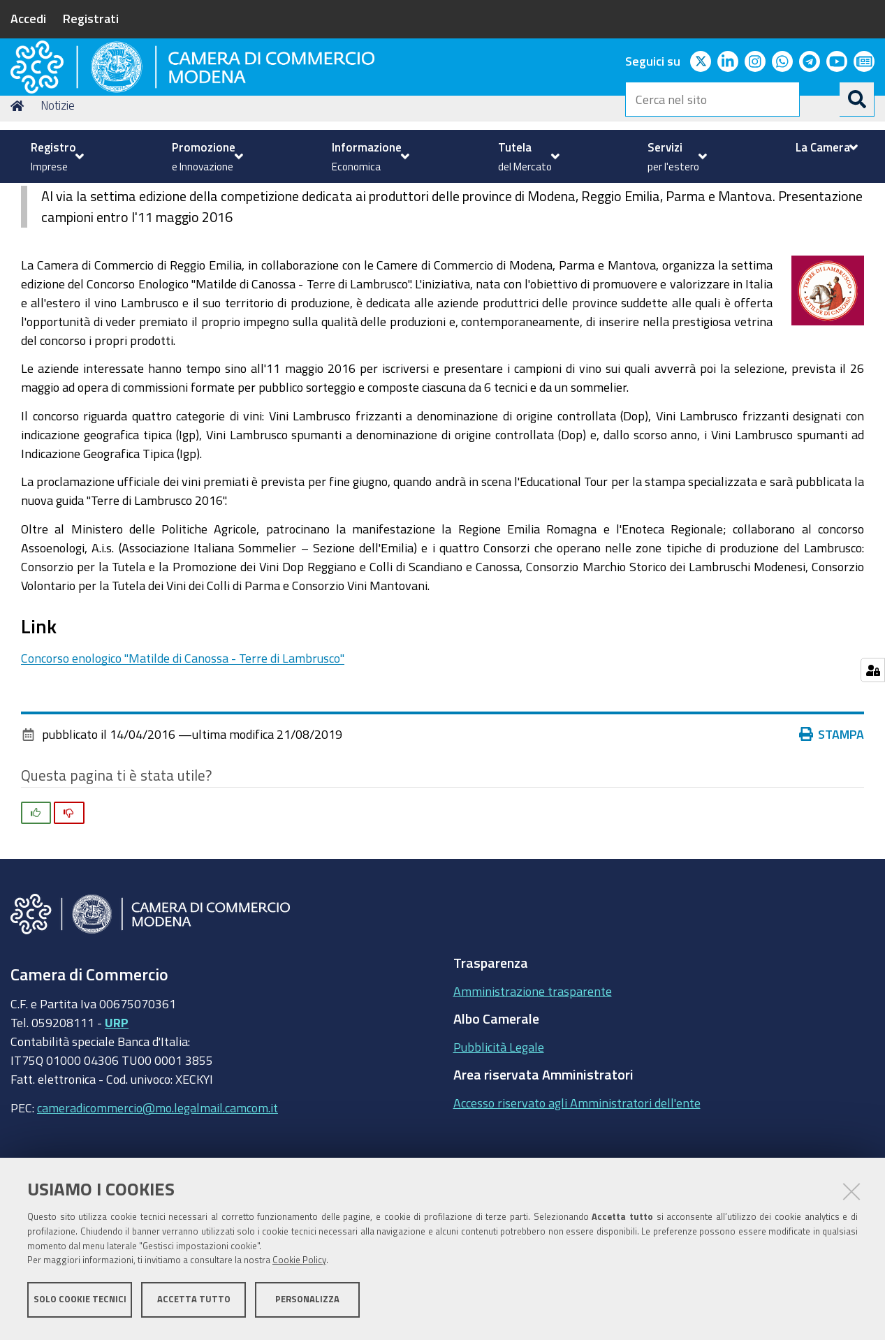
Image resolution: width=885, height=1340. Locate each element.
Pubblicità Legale (498, 1139)
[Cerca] (857, 99)
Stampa (834, 826)
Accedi (28, 18)
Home (19, 198)
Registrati (91, 18)
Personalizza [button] (307, 1303)
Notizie (58, 198)
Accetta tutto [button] (194, 1303)
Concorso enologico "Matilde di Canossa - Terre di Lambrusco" (182, 750)
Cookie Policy (299, 1264)
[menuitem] (55, 156)
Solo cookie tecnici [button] (80, 1303)
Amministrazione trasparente (532, 1083)
